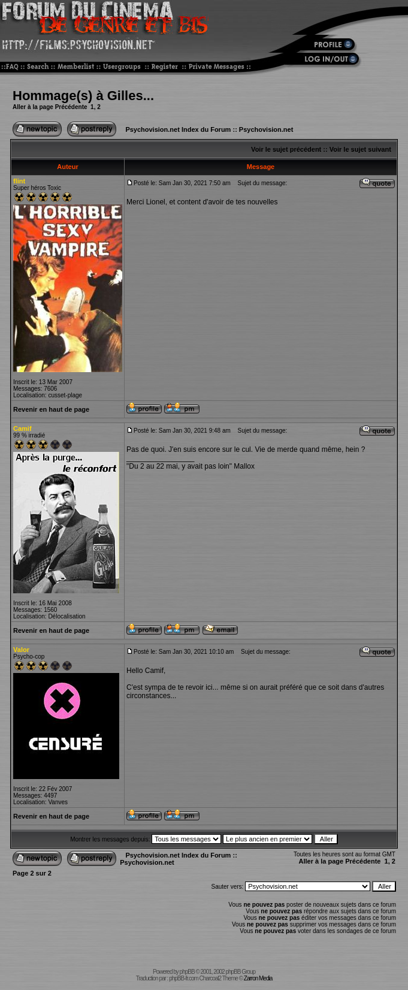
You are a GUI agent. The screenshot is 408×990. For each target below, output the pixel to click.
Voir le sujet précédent (286, 149)
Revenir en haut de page (51, 409)
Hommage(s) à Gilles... (83, 95)
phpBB (187, 971)
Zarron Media (258, 978)
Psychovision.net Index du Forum (178, 129)
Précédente (71, 107)
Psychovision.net (266, 129)
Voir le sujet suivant (360, 149)
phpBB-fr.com (183, 978)
